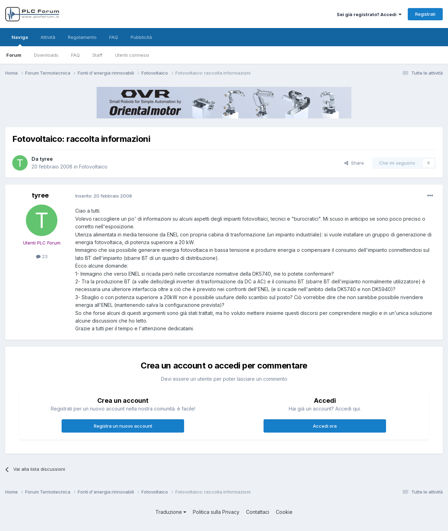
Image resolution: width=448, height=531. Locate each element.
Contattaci (257, 512)
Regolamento (82, 37)
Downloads (46, 55)
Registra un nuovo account (123, 426)
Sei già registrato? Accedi (369, 14)
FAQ (75, 55)
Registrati (425, 14)
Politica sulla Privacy (216, 512)
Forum (13, 55)
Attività (48, 37)
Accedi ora (325, 426)
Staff (97, 55)
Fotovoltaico (93, 167)
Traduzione (170, 512)
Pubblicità (141, 37)
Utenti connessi (132, 55)
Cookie (284, 512)
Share (354, 163)
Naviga (20, 40)
